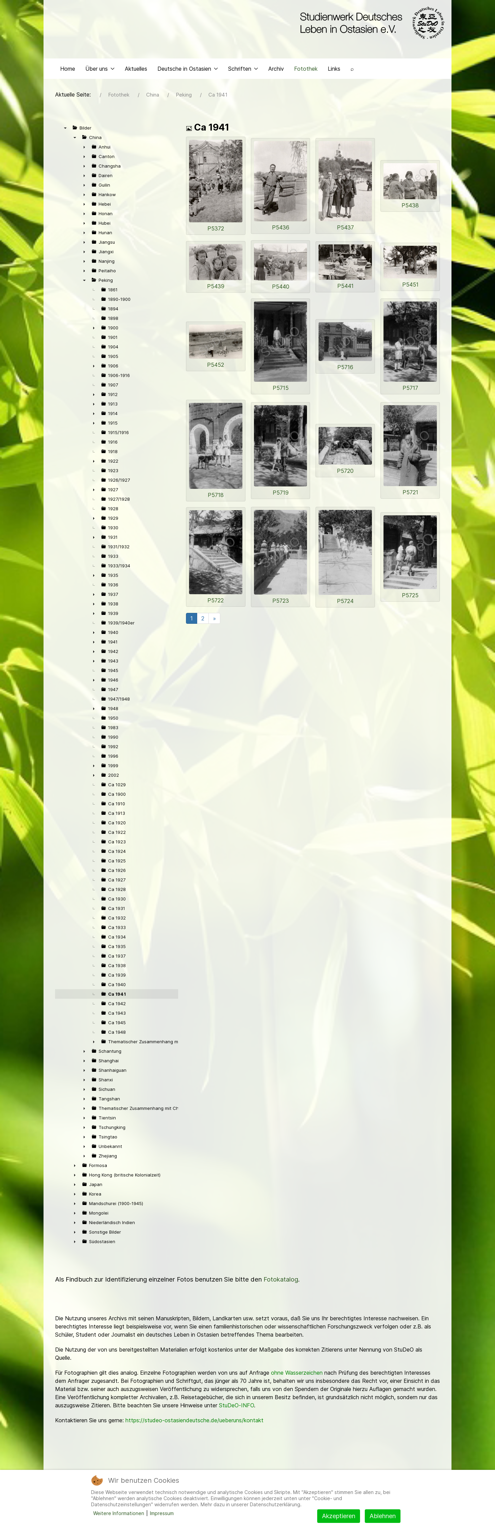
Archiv (276, 70)
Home (67, 70)
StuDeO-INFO (236, 1407)
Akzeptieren (338, 1516)
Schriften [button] (243, 70)
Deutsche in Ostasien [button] (187, 70)
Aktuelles (136, 70)
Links (334, 70)
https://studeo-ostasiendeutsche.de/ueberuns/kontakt (194, 1422)
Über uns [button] (100, 70)
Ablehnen (383, 1516)
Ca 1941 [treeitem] (117, 995)
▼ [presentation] (65, 129)
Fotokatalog (280, 1281)
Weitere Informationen (118, 1513)
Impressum (162, 1513)
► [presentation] (84, 148)
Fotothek (306, 70)
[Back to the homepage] (370, 23)
